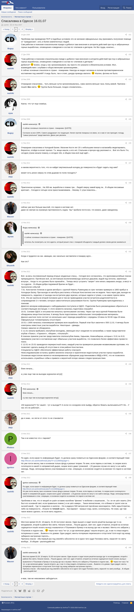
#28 (130, 183)
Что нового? (20, 8)
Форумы (7, 8)
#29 (130, 203)
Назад (6, 29)
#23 (130, 79)
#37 (130, 453)
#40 (130, 547)
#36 (130, 434)
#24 (130, 99)
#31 (130, 252)
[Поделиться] (126, 34)
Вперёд (28, 29)
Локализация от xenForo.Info (11, 609)
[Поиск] (127, 7)
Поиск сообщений (25, 12)
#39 (130, 517)
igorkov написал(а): (30, 483)
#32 (130, 271)
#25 (130, 119)
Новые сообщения (8, 12)
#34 (130, 384)
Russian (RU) (8, 603)
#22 (130, 54)
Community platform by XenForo (67, 607)
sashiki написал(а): (30, 124)
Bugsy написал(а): (30, 228)
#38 (130, 478)
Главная (125, 603)
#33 (130, 364)
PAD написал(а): (29, 389)
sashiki (6, 25)
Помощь (116, 603)
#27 (130, 163)
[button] (28, 7)
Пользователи (38, 8)
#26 (130, 143)
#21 (130, 35)
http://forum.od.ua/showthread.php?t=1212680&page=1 (45, 461)
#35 (130, 414)
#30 (130, 223)
